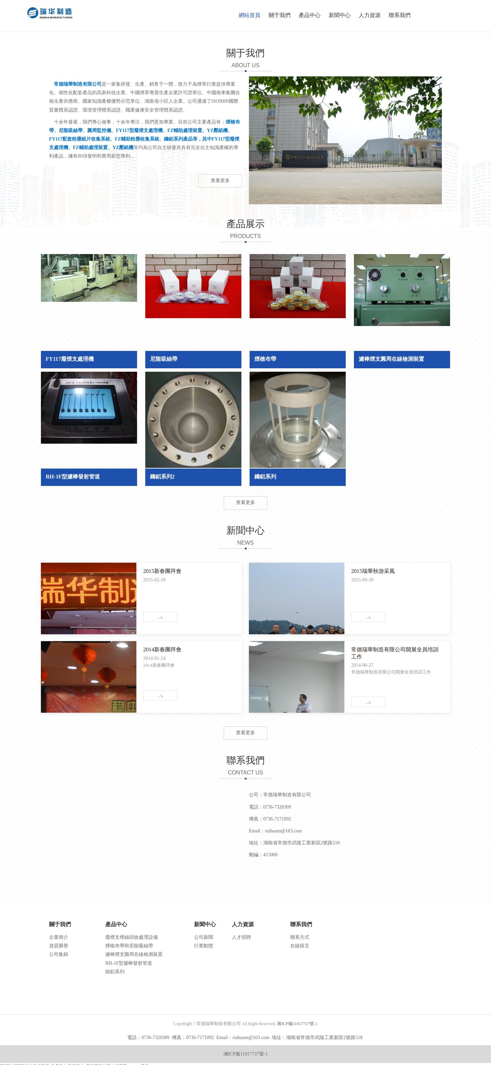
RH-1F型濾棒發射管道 (73, 476)
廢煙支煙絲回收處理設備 (131, 937)
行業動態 (203, 945)
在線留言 (299, 945)
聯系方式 (299, 937)
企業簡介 (58, 937)
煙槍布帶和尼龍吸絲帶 (129, 945)
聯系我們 (400, 15)
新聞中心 (340, 15)
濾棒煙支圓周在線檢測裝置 (391, 359)
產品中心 (310, 15)
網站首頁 (250, 15)
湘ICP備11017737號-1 (297, 1023)
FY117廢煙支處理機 (70, 359)
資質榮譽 (58, 945)
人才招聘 (241, 937)
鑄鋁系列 (265, 476)
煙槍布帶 (265, 359)
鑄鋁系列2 (162, 476)
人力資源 (370, 15)
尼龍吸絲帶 (163, 359)
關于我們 (280, 15)
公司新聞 (203, 937)
